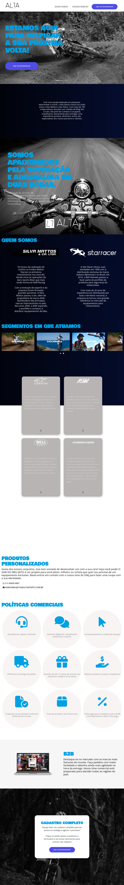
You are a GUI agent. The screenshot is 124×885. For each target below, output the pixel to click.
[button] (60, 353)
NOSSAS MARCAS (80, 6)
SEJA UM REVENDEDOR (104, 7)
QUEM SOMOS (61, 6)
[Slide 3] (66, 80)
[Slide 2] (62, 80)
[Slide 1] (57, 80)
